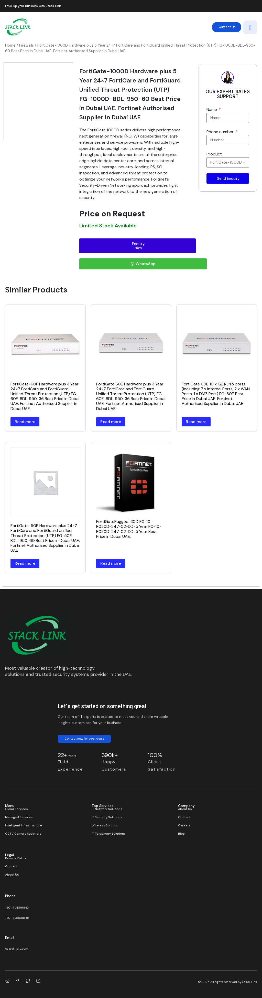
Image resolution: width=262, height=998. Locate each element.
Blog (181, 833)
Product (214, 154)
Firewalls (26, 45)
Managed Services (19, 817)
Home (10, 45)
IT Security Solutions (107, 817)
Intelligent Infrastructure (23, 825)
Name (212, 109)
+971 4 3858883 (17, 908)
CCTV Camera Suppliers (23, 833)
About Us (185, 809)
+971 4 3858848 (17, 918)
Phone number (220, 131)
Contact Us (226, 27)
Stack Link (53, 6)
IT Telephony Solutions (109, 833)
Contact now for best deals (84, 739)
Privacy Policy (15, 858)
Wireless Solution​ (105, 825)
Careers (184, 825)
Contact (184, 817)
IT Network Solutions (107, 809)
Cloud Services (16, 809)
